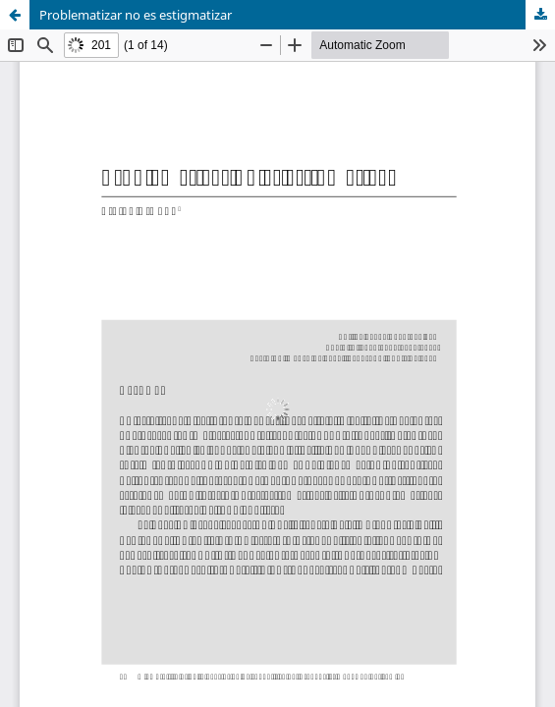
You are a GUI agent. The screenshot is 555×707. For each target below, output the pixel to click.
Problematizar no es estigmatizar (135, 15)
